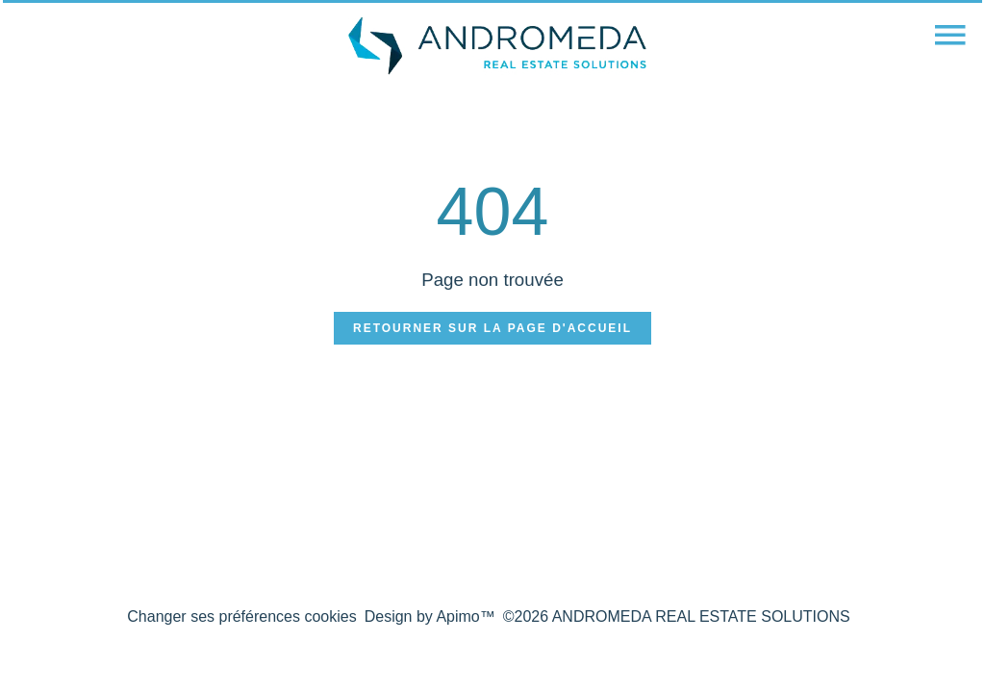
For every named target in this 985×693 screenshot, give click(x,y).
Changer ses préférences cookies (241, 616)
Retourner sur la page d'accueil (492, 328)
